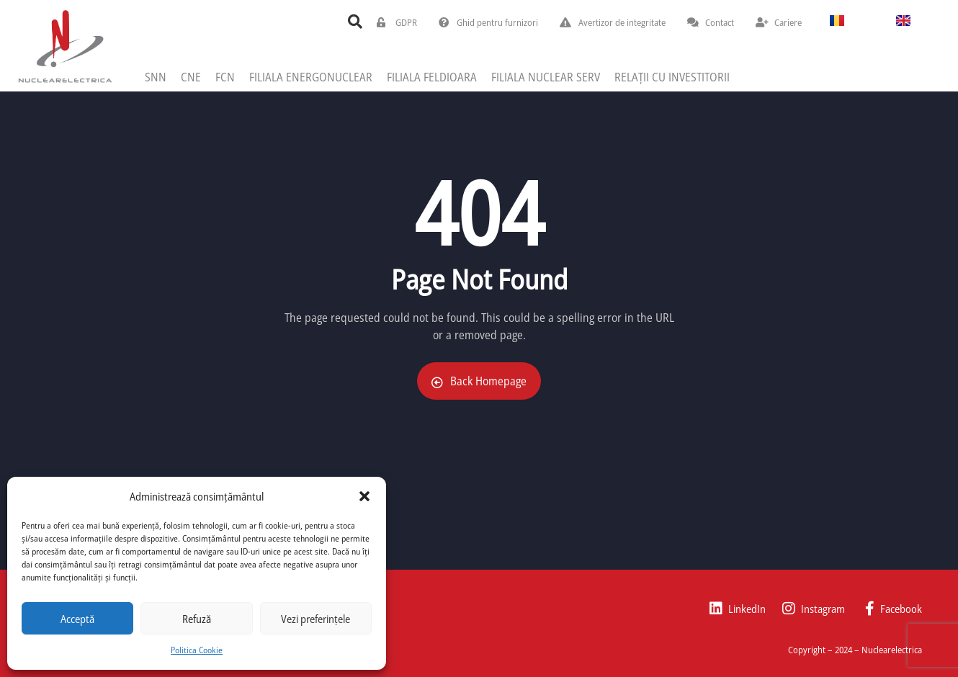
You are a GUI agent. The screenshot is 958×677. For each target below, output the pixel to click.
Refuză (196, 618)
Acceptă (77, 618)
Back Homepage (479, 381)
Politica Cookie (197, 650)
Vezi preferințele (315, 618)
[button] (364, 496)
